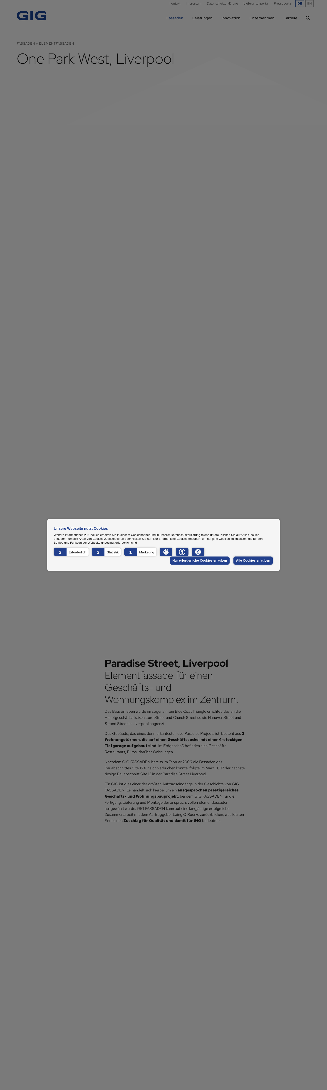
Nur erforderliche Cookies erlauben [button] (199, 560)
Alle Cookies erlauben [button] (253, 560)
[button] (71, 552)
